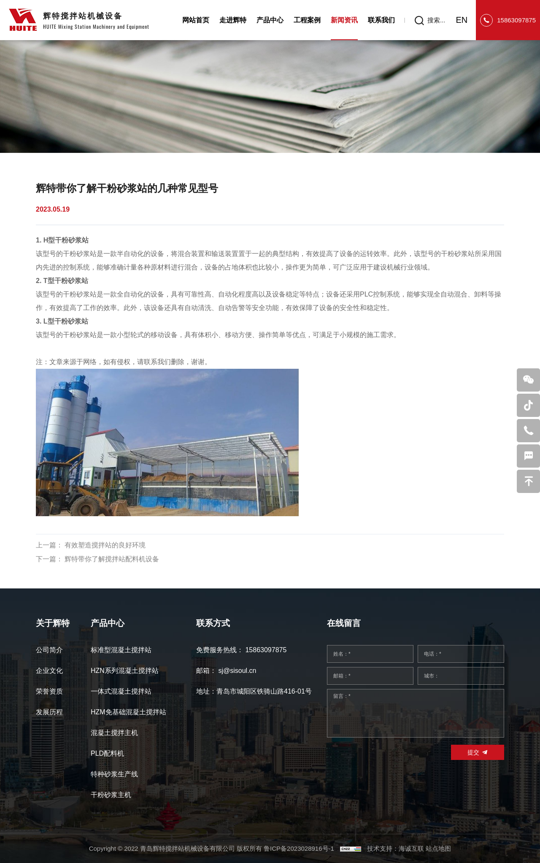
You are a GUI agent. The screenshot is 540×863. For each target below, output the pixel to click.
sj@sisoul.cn (237, 670)
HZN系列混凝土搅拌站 (125, 670)
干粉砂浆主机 (111, 794)
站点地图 (438, 848)
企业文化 (49, 670)
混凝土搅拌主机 (114, 732)
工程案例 (307, 20)
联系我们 (381, 20)
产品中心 (270, 20)
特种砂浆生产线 (114, 774)
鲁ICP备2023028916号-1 (299, 848)
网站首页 (195, 20)
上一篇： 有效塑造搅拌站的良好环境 (91, 562)
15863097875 (516, 20)
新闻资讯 (344, 20)
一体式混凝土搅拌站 (121, 691)
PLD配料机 (107, 753)
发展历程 (49, 712)
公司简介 (49, 649)
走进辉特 (232, 20)
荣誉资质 (49, 691)
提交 (473, 752)
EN (461, 20)
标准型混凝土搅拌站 (121, 649)
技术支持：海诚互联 (395, 848)
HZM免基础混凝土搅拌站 (128, 712)
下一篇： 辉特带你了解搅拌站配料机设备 (97, 576)
